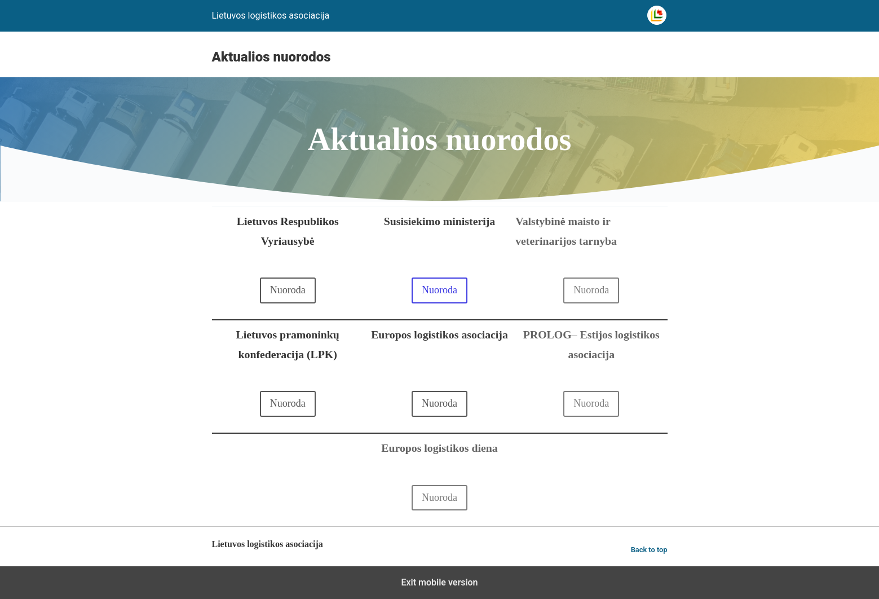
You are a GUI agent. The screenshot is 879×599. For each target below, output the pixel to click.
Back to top (649, 549)
